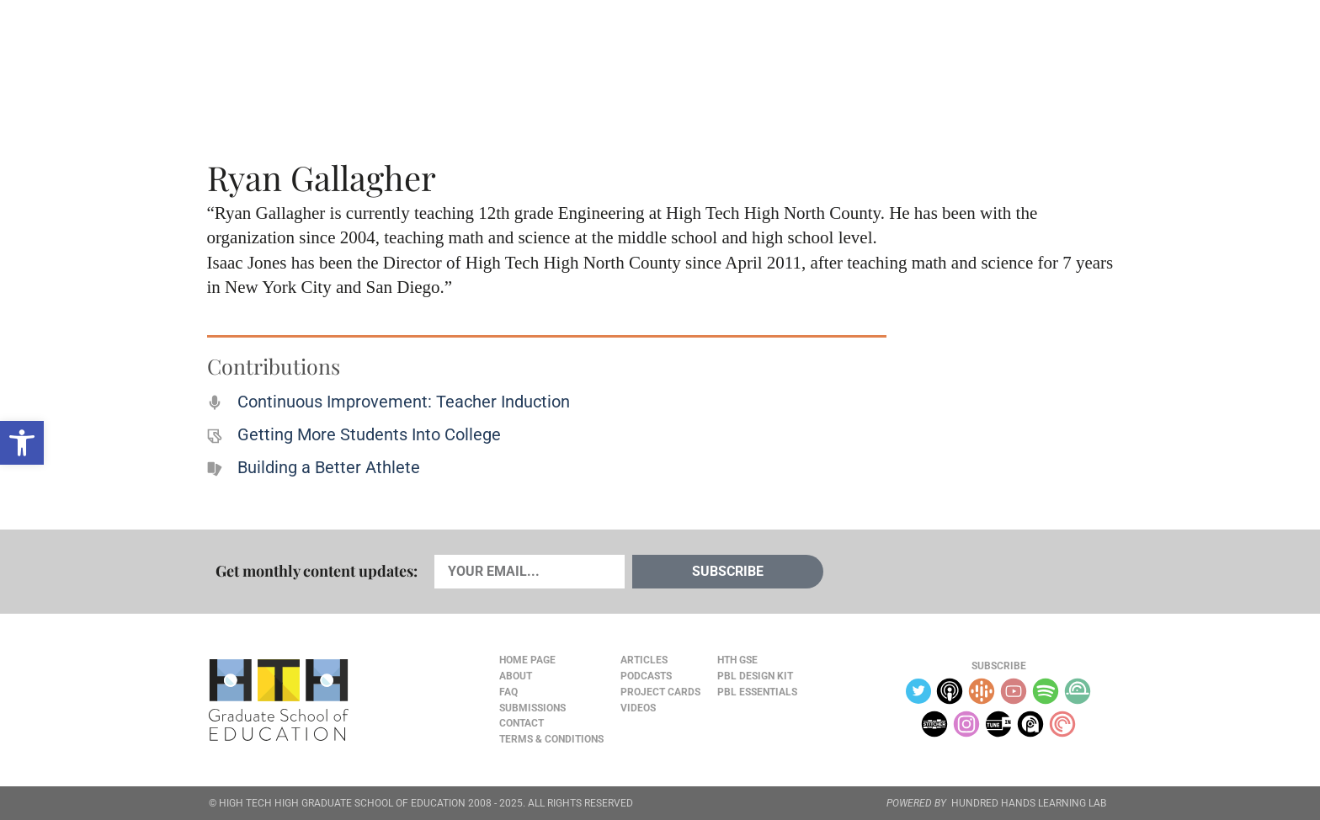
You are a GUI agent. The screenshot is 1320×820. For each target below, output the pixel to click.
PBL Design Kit (755, 676)
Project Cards (660, 692)
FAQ (508, 692)
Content (1052, 51)
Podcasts (410, 51)
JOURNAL (917, 51)
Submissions (532, 708)
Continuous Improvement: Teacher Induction (403, 401)
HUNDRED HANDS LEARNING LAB (1028, 803)
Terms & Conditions (551, 739)
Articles (257, 51)
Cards (333, 51)
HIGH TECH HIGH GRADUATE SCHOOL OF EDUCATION (342, 803)
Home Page (527, 660)
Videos (489, 51)
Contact (521, 723)
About (981, 51)
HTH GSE (737, 660)
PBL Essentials (757, 692)
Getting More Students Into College (369, 434)
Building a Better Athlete (328, 467)
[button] (22, 443)
